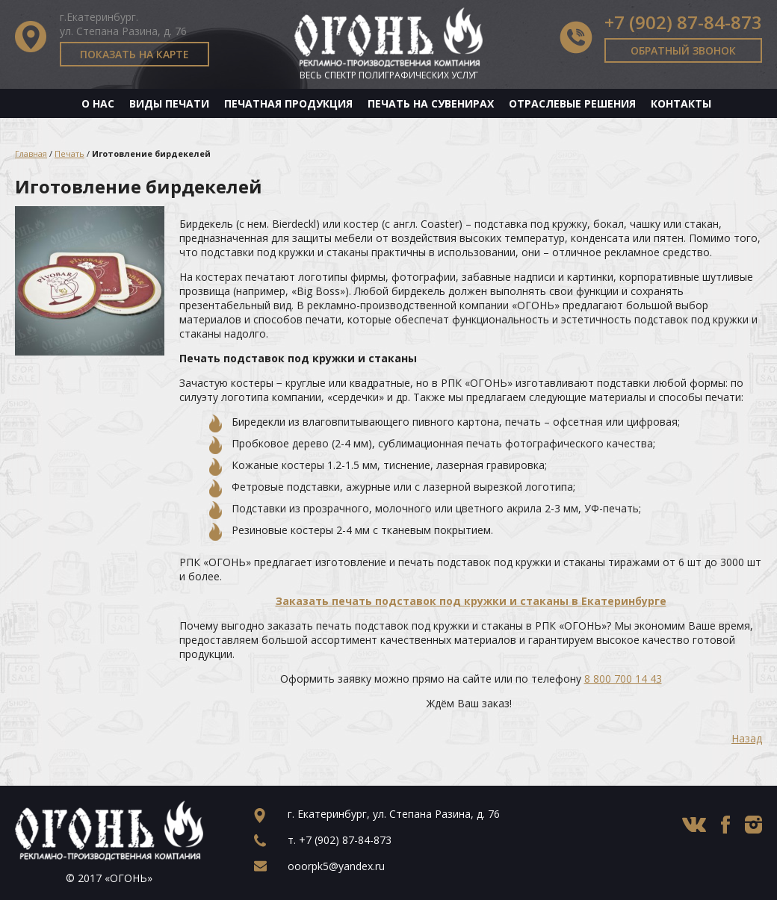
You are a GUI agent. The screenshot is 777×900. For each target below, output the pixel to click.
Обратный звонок (683, 50)
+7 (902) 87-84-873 (683, 22)
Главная (31, 153)
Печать (69, 153)
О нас (97, 103)
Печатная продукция (288, 103)
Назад (746, 738)
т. (339, 840)
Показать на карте (134, 54)
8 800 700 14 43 (623, 678)
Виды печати (169, 103)
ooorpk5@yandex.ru (336, 866)
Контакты (681, 103)
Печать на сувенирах (431, 103)
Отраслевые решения (572, 103)
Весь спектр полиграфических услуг (389, 75)
